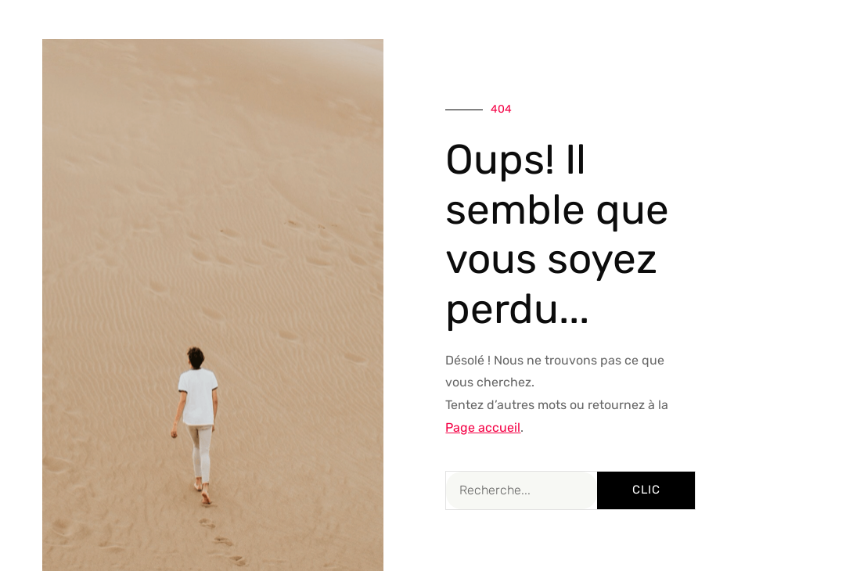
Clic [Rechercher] (646, 490)
